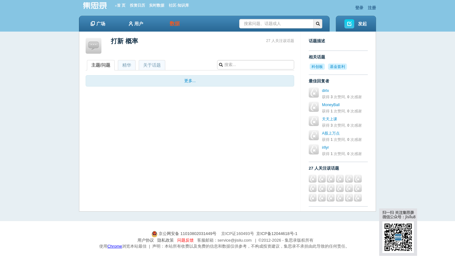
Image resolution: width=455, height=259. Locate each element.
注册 (372, 7)
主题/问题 (100, 65)
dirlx (325, 90)
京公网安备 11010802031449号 (184, 233)
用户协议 (145, 240)
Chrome (114, 246)
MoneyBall (331, 105)
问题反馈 (185, 240)
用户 (136, 23)
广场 (98, 23)
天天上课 (329, 119)
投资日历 (137, 5)
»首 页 (120, 5)
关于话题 (152, 65)
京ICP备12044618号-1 (276, 233)
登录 (359, 7)
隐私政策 (165, 240)
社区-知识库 (179, 5)
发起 (362, 23)
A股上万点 (331, 133)
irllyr (325, 147)
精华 (126, 65)
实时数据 (156, 5)
